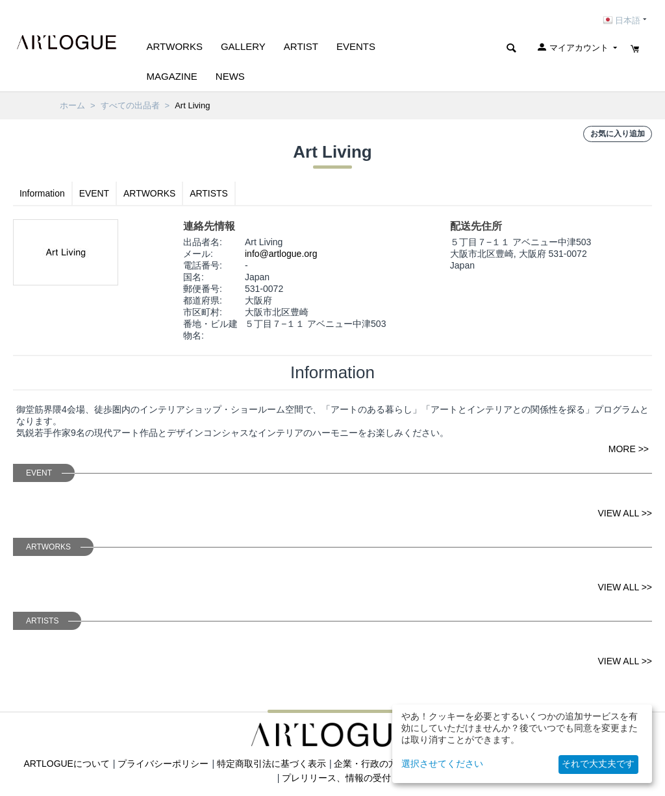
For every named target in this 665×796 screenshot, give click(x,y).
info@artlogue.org (281, 253)
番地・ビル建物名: (210, 330)
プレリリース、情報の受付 (336, 778)
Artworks (175, 46)
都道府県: (202, 300)
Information (42, 193)
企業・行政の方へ (370, 763)
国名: (193, 277)
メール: (198, 253)
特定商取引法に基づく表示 (271, 763)
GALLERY (243, 46)
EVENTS (355, 46)
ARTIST (301, 46)
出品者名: (202, 242)
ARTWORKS (150, 193)
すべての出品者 (130, 105)
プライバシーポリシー (163, 763)
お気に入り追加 (617, 133)
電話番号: (202, 265)
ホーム (72, 105)
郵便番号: (202, 288)
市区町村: (202, 312)
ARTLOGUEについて (66, 763)
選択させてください (442, 763)
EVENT (94, 193)
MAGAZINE (172, 76)
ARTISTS (209, 193)
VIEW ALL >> (624, 513)
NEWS (230, 76)
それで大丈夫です (598, 763)
